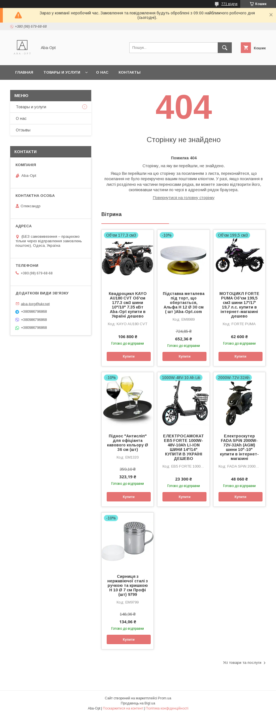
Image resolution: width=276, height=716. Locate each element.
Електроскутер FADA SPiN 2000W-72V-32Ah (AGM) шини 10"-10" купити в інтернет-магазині (239, 447)
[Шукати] (225, 47)
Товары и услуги (61, 72)
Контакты (130, 72)
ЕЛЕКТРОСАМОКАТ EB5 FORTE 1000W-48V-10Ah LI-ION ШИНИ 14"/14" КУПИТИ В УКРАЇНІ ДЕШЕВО (183, 447)
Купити (129, 356)
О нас (102, 72)
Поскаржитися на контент (123, 708)
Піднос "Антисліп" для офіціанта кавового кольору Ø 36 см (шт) (127, 443)
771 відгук (229, 4)
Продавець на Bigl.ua (138, 703)
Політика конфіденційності (167, 708)
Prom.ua (164, 698)
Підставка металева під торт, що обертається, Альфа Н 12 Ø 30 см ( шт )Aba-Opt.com (183, 302)
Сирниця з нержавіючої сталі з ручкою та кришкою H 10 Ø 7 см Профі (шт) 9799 (127, 585)
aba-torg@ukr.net (35, 303)
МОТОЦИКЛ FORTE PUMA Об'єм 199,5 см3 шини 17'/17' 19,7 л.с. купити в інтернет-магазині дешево (239, 304)
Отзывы (23, 130)
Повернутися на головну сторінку (184, 197)
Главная (24, 72)
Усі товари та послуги (242, 662)
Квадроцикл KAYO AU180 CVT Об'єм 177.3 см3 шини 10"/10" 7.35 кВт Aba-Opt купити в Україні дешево (128, 304)
